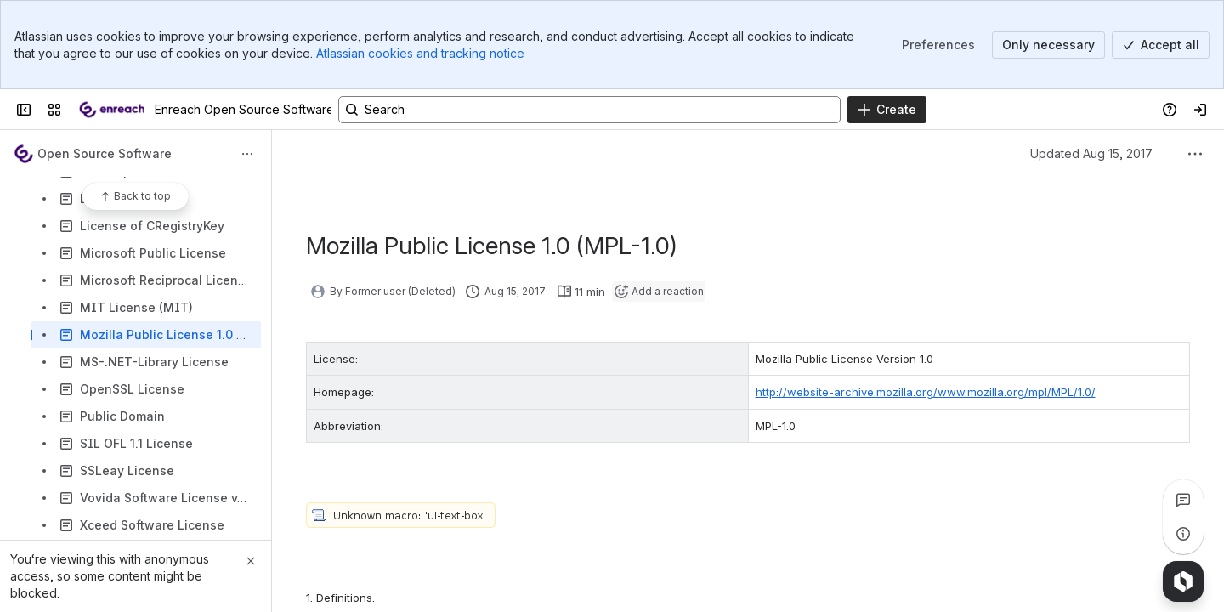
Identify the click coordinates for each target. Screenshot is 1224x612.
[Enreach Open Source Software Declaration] (111, 109)
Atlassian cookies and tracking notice (420, 53)
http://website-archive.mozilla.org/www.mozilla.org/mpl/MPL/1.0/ (926, 392)
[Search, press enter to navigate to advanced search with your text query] (589, 109)
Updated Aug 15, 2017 (1091, 153)
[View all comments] (1183, 499)
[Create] (886, 109)
